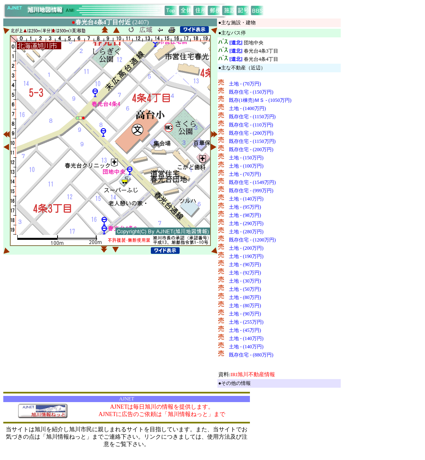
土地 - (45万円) (245, 330)
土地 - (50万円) (245, 289)
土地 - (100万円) (246, 166)
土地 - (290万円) (246, 223)
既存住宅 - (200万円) (251, 133)
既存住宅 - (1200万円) (252, 240)
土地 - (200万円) (246, 248)
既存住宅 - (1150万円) (252, 117)
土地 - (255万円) (246, 322)
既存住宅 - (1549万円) (252, 182)
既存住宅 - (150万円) (251, 92)
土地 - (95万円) (245, 207)
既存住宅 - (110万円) (251, 125)
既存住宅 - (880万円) (251, 355)
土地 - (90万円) (245, 264)
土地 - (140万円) (246, 199)
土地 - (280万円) (246, 232)
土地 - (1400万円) (247, 108)
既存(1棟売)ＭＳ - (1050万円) (260, 100)
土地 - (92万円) (245, 273)
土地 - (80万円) (245, 297)
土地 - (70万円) (245, 84)
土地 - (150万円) (246, 158)
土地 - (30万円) (245, 281)
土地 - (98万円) (245, 215)
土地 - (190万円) (246, 256)
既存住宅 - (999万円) (251, 190)
